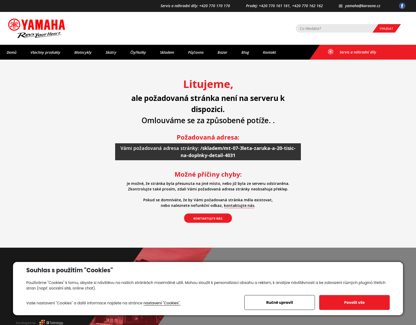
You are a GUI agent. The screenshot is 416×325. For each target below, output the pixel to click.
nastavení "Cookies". (162, 303)
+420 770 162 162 (307, 6)
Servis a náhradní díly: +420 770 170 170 (195, 6)
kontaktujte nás (239, 205)
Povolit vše (354, 302)
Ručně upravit (279, 302)
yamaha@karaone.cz (359, 6)
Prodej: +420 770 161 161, (268, 6)
